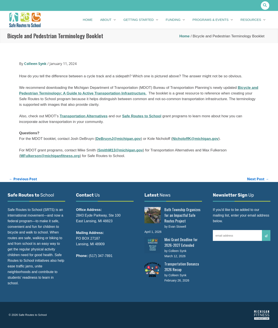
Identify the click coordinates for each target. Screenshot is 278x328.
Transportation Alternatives (84, 116)
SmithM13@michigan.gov (120, 150)
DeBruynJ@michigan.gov (118, 139)
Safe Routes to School (141, 116)
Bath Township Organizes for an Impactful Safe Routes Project (182, 215)
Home (184, 36)
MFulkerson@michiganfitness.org (50, 156)
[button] (265, 5)
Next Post (258, 179)
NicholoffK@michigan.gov (195, 139)
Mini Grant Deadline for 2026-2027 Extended (181, 242)
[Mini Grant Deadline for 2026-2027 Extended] (152, 245)
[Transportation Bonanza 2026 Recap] (152, 269)
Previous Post (23, 179)
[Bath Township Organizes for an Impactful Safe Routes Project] (152, 215)
